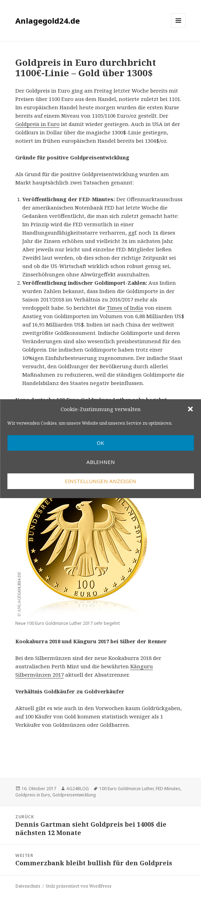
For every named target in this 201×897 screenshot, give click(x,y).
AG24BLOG (78, 789)
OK (100, 442)
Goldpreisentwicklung (74, 795)
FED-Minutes (168, 789)
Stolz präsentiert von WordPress (78, 886)
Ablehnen (100, 461)
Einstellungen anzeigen (100, 481)
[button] (190, 409)
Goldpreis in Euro (37, 123)
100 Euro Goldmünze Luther (126, 789)
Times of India (124, 307)
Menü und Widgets (178, 27)
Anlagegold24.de (47, 20)
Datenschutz (27, 886)
